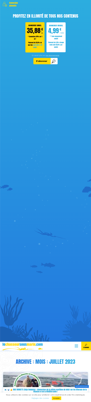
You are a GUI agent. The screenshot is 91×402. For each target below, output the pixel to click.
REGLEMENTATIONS (82, 386)
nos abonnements (52, 55)
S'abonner (46, 61)
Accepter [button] (56, 398)
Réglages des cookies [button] (40, 398)
